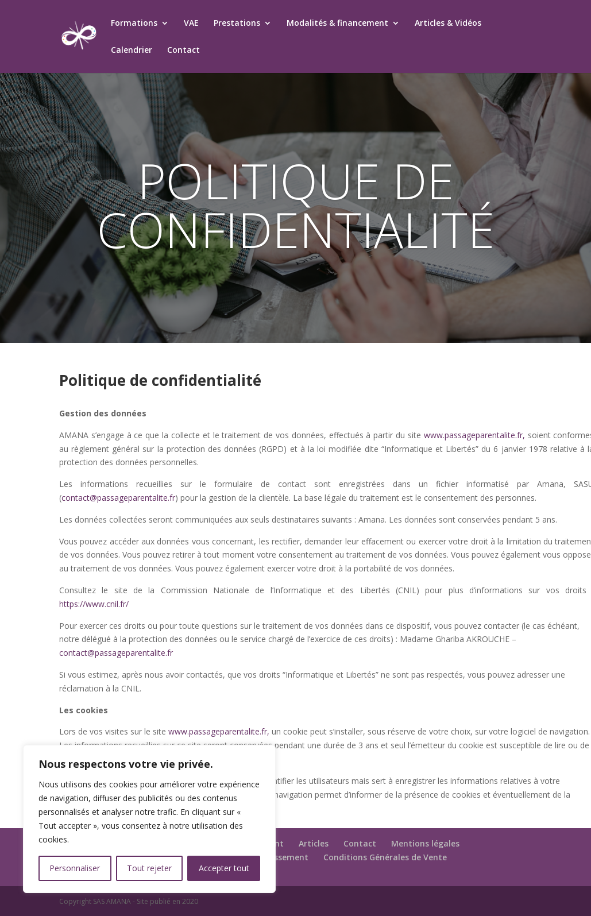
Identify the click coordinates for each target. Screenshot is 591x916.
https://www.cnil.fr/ (94, 603)
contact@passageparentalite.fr (118, 497)
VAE (191, 23)
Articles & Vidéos (448, 23)
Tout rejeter (149, 868)
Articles (314, 843)
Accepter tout (224, 868)
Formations (134, 23)
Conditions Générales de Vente (385, 857)
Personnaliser (74, 868)
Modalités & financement (337, 23)
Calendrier (131, 50)
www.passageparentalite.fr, (474, 435)
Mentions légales (425, 843)
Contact (183, 50)
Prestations (237, 23)
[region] (149, 819)
